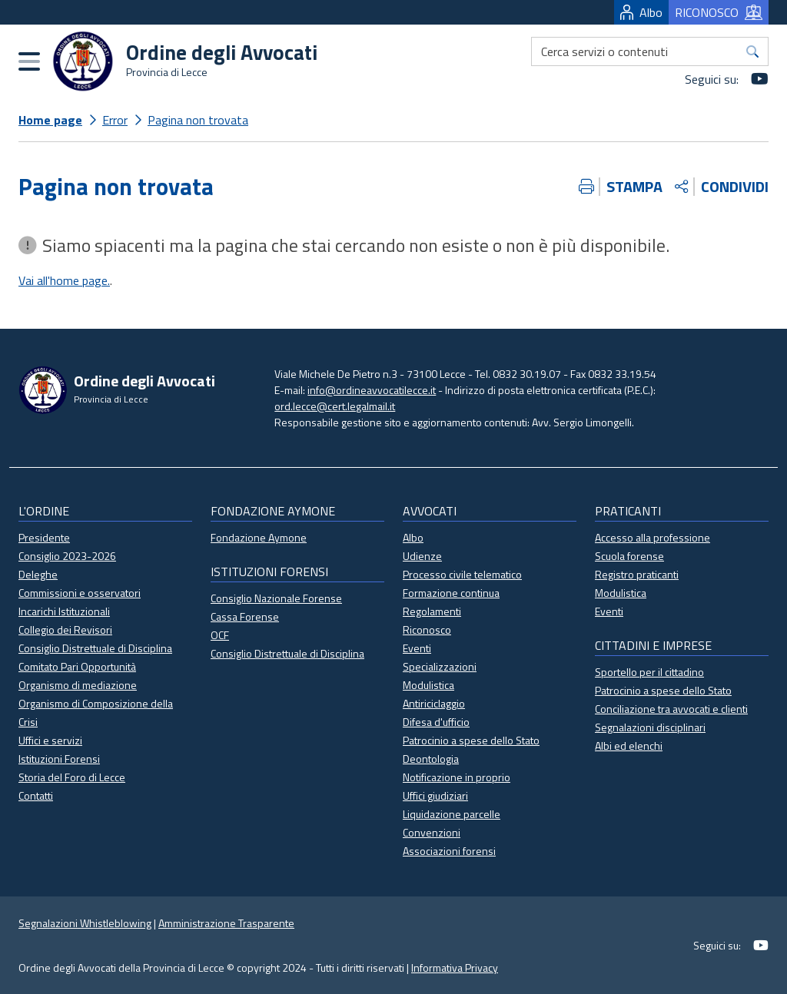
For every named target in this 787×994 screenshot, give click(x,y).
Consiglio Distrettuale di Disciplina (95, 648)
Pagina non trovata (198, 120)
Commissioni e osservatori (79, 593)
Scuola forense (629, 556)
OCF (220, 635)
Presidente (44, 537)
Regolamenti (432, 611)
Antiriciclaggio (434, 703)
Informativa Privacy (454, 967)
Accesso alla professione (652, 537)
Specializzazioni (440, 666)
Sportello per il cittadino (649, 672)
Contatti (35, 795)
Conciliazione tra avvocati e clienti (671, 709)
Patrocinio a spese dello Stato (471, 740)
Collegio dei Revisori (65, 629)
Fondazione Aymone (259, 537)
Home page (50, 120)
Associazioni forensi (449, 851)
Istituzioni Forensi (59, 758)
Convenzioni (431, 832)
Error (115, 120)
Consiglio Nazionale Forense (276, 598)
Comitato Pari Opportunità (77, 666)
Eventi (417, 648)
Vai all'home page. (64, 280)
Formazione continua (451, 593)
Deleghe (38, 574)
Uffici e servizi (50, 740)
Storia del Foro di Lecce (71, 777)
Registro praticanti (637, 574)
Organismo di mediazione (77, 685)
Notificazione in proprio (456, 777)
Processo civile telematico (462, 574)
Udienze (422, 556)
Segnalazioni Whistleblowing (84, 923)
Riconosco (427, 629)
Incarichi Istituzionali (64, 611)
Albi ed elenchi (628, 745)
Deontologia (431, 758)
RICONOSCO (718, 12)
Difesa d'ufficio (436, 722)
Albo (641, 12)
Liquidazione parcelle (451, 814)
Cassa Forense (245, 616)
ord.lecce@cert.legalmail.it (334, 406)
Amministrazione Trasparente (226, 923)
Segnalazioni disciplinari (650, 727)
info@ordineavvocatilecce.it (371, 390)
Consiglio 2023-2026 (67, 556)
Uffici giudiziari (435, 795)
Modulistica (428, 685)
